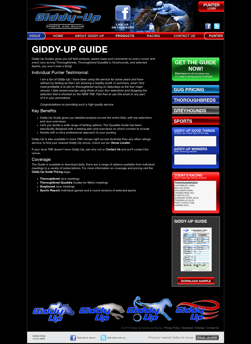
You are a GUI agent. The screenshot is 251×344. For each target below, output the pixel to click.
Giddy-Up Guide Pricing (47, 172)
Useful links (38, 337)
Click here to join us (116, 338)
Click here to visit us (86, 338)
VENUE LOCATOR (206, 337)
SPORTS (183, 121)
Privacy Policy (172, 328)
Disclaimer (187, 328)
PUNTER (211, 4)
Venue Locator (120, 143)
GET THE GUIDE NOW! (195, 65)
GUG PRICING (189, 89)
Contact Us (113, 149)
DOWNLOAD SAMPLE (196, 281)
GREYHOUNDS (190, 110)
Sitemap (199, 328)
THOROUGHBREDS (195, 100)
